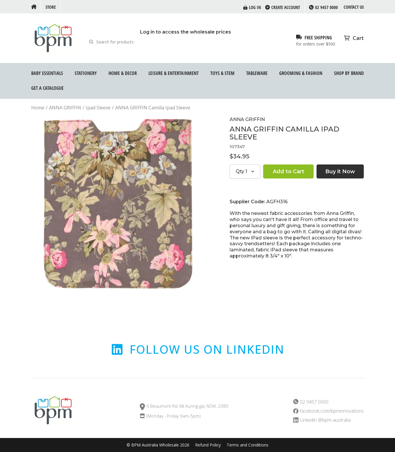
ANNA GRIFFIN (65, 108)
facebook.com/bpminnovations (332, 411)
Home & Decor (123, 73)
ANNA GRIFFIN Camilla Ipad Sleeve (152, 108)
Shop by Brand (349, 73)
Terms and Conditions (247, 445)
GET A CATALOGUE (47, 88)
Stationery (86, 73)
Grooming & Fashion (300, 73)
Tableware (257, 73)
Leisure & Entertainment (173, 73)
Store (51, 7)
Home (37, 108)
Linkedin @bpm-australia (325, 420)
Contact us (354, 7)
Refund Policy (208, 445)
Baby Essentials (47, 73)
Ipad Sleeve (98, 108)
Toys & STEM (222, 73)
